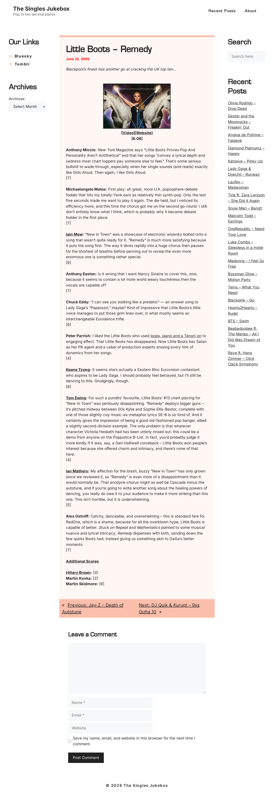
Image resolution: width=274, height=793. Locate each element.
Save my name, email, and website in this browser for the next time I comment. (134, 741)
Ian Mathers (77, 471)
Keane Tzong (78, 369)
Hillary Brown (78, 572)
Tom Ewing (76, 398)
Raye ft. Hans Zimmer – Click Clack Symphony (243, 358)
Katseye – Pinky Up (245, 161)
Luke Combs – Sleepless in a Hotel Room (245, 248)
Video (128, 133)
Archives (17, 99)
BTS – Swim (238, 321)
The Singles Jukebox (41, 8)
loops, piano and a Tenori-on (176, 336)
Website (143, 133)
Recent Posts (222, 11)
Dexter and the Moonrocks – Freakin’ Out (241, 122)
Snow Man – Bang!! (245, 208)
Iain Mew (74, 234)
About (251, 11)
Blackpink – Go (241, 300)
